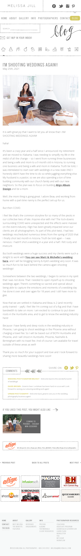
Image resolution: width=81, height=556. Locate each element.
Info (33, 18)
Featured (16, 529)
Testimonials (44, 529)
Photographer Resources (68, 520)
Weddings (30, 524)
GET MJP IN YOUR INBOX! (19, 37)
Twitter (61, 6)
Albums (42, 526)
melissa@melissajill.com (61, 548)
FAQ (58, 536)
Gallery (24, 18)
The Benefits (17, 526)
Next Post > (75, 462)
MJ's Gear (60, 538)
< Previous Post (7, 462)
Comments (11, 371)
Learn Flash (61, 531)
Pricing (42, 524)
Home (4, 18)
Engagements (31, 526)
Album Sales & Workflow (67, 529)
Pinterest (73, 6)
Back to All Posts (40, 462)
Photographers (48, 18)
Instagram (67, 6)
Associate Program (64, 526)
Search (6, 29)
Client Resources (46, 531)
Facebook (54, 6)
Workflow (61, 540)
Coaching (61, 524)
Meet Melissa (18, 524)
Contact (65, 18)
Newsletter (61, 533)
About (13, 18)
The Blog (6, 528)
